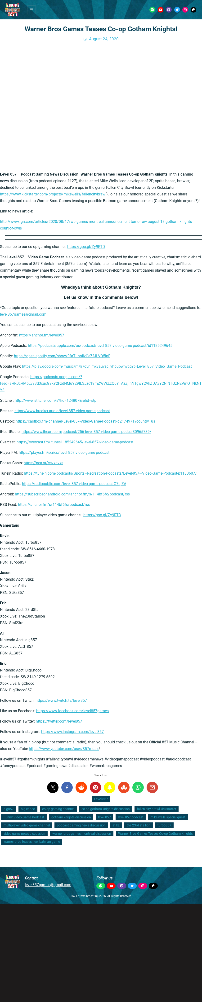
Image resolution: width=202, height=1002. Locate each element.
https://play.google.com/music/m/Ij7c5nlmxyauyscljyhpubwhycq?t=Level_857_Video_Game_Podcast (107, 366)
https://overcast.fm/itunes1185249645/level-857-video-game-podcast (75, 442)
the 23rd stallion (138, 825)
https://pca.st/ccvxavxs (43, 463)
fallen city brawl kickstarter (156, 809)
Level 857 (101, 799)
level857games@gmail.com (23, 314)
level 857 (104, 817)
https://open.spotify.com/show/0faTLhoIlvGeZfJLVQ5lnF (62, 356)
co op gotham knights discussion (105, 809)
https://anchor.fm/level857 (41, 335)
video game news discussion (24, 833)
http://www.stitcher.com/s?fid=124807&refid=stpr (56, 400)
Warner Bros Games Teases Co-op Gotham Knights (155, 833)
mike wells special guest (168, 817)
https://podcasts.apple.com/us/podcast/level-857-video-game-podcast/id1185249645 (100, 345)
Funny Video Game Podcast (24, 817)
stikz (116, 825)
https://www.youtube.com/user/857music (64, 748)
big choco (28, 809)
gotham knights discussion (71, 817)
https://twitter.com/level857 (59, 721)
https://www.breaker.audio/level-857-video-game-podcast (62, 411)
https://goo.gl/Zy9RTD (86, 246)
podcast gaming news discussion (81, 825)
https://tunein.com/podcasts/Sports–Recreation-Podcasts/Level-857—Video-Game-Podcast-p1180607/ (110, 473)
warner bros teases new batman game (32, 841)
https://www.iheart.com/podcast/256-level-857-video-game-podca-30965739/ (86, 431)
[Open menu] (31, 9)
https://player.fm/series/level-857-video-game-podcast (64, 452)
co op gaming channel (58, 809)
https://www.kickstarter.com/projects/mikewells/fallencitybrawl (53, 194)
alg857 (9, 809)
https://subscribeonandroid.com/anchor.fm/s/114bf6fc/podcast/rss (72, 494)
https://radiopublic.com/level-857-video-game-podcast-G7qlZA (74, 483)
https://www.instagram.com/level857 (72, 731)
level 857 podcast (131, 817)
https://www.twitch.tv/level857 (61, 700)
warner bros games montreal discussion (81, 833)
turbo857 (164, 825)
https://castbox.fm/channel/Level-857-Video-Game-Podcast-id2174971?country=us (85, 421)
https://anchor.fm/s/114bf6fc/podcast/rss (54, 504)
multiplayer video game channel (27, 825)
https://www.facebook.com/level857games (72, 711)
